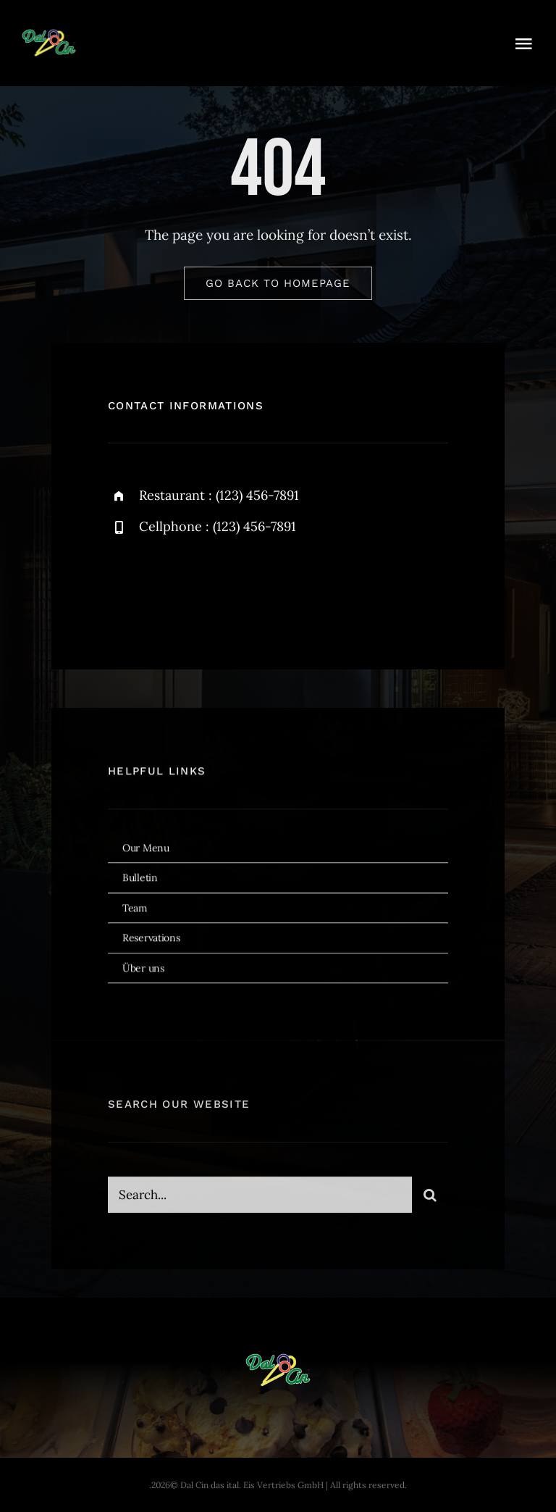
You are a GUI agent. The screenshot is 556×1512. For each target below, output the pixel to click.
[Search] (430, 1200)
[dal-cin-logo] (49, 35)
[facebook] (124, 587)
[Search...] (260, 1200)
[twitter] (164, 587)
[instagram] (204, 587)
